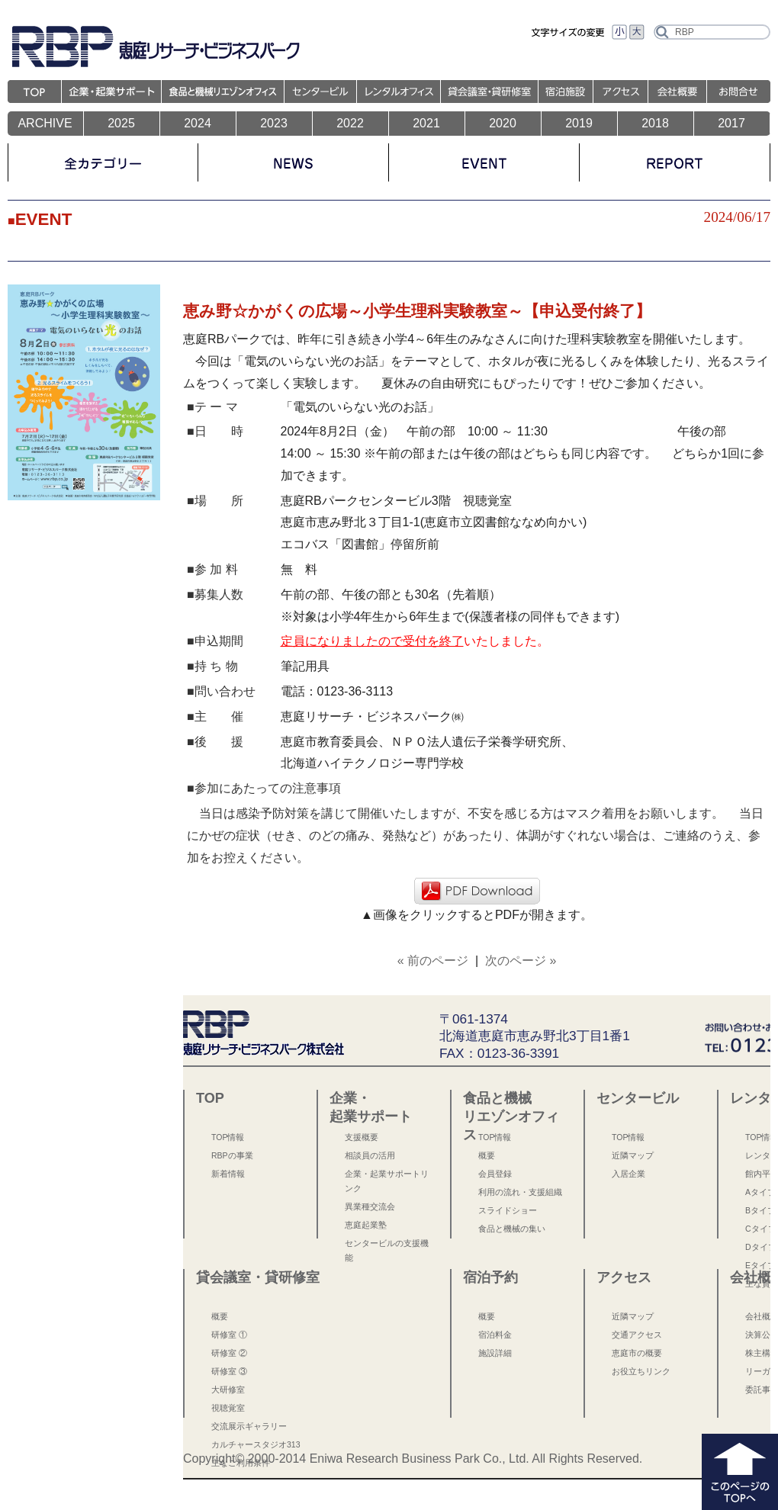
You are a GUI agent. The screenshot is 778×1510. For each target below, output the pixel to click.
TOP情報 (227, 1137)
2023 (274, 123)
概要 (486, 1155)
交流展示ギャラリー (249, 1426)
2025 (121, 123)
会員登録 (495, 1173)
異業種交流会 (370, 1206)
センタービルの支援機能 (387, 1250)
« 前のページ (432, 960)
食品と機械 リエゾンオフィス (511, 1109)
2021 (426, 123)
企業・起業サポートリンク (387, 1181)
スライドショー (507, 1210)
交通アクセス (637, 1334)
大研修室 (228, 1389)
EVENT (43, 219)
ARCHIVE (45, 123)
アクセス (623, 1277)
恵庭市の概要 (637, 1352)
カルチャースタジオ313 (256, 1444)
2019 (579, 123)
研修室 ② (229, 1352)
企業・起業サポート (371, 1107)
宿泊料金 (495, 1334)
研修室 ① (229, 1334)
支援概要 (361, 1137)
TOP (210, 1098)
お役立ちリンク (641, 1371)
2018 (655, 123)
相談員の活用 (370, 1155)
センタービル (637, 1098)
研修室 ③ (229, 1371)
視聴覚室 (228, 1407)
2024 (197, 123)
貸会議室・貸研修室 (258, 1277)
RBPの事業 (232, 1155)
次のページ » (520, 960)
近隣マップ (633, 1155)
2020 (502, 123)
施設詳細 (495, 1352)
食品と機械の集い (511, 1228)
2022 (350, 123)
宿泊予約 (490, 1277)
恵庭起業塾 (366, 1224)
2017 (731, 123)
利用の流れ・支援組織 (520, 1192)
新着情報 (228, 1173)
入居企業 (628, 1173)
